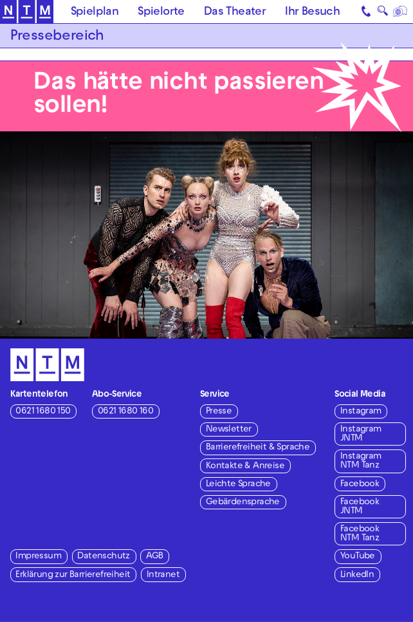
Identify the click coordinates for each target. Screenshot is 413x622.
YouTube (357, 556)
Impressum (38, 556)
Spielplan (95, 12)
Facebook (359, 484)
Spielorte (161, 12)
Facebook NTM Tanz (359, 534)
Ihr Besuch (312, 12)
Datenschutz (103, 556)
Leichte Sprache (238, 484)
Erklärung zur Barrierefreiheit (72, 575)
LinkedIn (357, 575)
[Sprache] (401, 11)
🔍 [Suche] (382, 13)
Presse (219, 412)
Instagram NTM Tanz (360, 461)
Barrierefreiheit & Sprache (257, 448)
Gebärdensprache (243, 502)
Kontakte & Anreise (245, 466)
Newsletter (229, 430)
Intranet (163, 575)
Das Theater (235, 12)
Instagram (360, 412)
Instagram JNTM (360, 434)
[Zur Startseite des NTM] (27, 12)
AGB (154, 556)
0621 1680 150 (42, 412)
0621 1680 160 (125, 412)
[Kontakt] (366, 11)
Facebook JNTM (359, 507)
